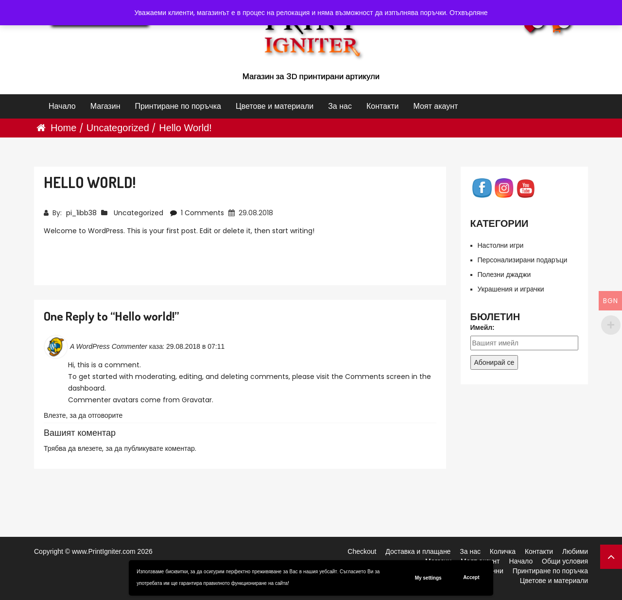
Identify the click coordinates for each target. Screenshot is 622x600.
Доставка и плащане (417, 551)
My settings (428, 578)
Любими (575, 551)
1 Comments (198, 213)
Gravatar (197, 400)
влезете (90, 448)
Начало (62, 106)
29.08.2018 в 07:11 (195, 346)
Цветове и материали (274, 106)
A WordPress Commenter (108, 346)
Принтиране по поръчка (178, 106)
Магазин (105, 106)
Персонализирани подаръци (523, 260)
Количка (503, 551)
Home (63, 127)
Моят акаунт (435, 106)
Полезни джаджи (504, 274)
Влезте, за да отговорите (83, 415)
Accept (471, 577)
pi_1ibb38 (81, 213)
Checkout (361, 551)
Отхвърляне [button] (468, 12)
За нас (340, 106)
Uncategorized (117, 127)
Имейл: (482, 327)
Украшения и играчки (511, 289)
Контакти (382, 106)
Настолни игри (501, 245)
